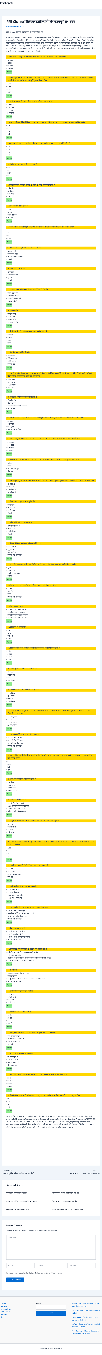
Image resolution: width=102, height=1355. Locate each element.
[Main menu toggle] (99, 3)
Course (3, 1303)
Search (38, 1303)
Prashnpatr (6, 3)
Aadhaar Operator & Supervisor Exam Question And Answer (85, 1305)
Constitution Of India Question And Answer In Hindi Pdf (85, 1318)
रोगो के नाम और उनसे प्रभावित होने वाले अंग (65, 1193)
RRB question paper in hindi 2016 (17, 1209)
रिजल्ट (3, 1317)
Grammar (4, 1306)
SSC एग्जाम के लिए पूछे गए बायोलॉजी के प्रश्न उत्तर (21, 1201)
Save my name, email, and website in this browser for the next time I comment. (36, 1273)
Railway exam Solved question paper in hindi (67, 1209)
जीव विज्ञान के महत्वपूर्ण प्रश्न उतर (16, 1193)
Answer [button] (9, 72)
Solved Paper (5, 1312)
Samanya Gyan (6, 1309)
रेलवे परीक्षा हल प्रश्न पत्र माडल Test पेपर (65, 1201)
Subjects (4, 1314)
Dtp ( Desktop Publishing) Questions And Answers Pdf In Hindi (85, 1332)
